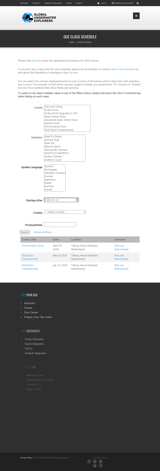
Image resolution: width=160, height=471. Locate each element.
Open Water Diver (67, 116)
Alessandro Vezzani (64, 150)
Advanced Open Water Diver (67, 120)
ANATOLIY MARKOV (64, 153)
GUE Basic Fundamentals (67, 130)
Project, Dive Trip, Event (39, 317)
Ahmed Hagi (64, 140)
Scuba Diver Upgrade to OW (67, 113)
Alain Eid (64, 143)
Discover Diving (67, 106)
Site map (24, 3)
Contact (36, 3)
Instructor (30, 303)
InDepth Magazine (53, 3)
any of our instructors (123, 69)
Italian (54, 183)
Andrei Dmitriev (64, 156)
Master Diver (67, 123)
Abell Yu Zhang (64, 136)
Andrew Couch (64, 159)
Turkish (54, 178)
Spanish (54, 166)
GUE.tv (31, 348)
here (34, 60)
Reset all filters (43, 232)
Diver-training (84, 42)
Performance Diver (67, 126)
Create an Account (124, 3)
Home (71, 42)
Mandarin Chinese (54, 173)
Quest (69, 3)
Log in (103, 3)
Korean (54, 176)
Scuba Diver (67, 110)
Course (29, 307)
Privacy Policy (26, 458)
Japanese (54, 179)
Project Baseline (36, 339)
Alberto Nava (64, 146)
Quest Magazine (36, 343)
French (54, 189)
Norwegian (54, 169)
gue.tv (79, 3)
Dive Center (32, 312)
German (54, 186)
